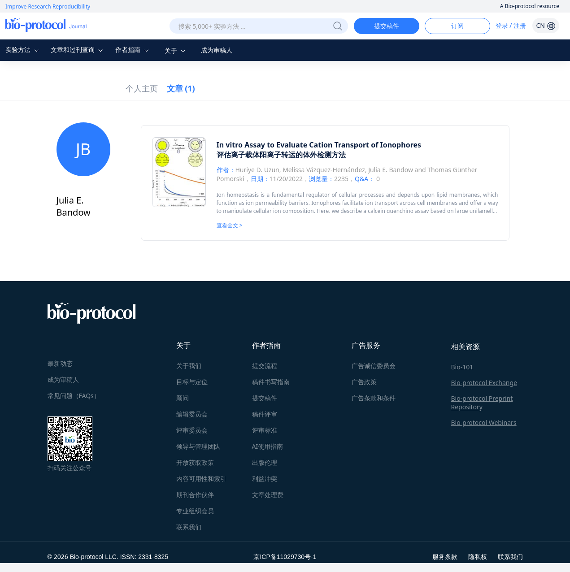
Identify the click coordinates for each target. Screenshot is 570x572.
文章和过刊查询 (78, 49)
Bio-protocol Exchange (484, 382)
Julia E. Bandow (390, 169)
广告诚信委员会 (374, 365)
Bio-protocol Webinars (484, 422)
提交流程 (264, 365)
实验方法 (23, 49)
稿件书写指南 (271, 381)
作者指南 (133, 49)
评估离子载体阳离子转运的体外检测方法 (281, 155)
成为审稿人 (216, 50)
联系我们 (188, 527)
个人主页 (142, 88)
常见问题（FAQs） (74, 395)
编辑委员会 (192, 414)
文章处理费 (267, 494)
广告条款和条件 (374, 398)
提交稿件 (386, 26)
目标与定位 (192, 381)
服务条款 (444, 556)
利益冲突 (264, 478)
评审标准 (264, 430)
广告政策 (364, 381)
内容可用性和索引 (201, 478)
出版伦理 (264, 462)
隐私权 (477, 556)
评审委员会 (192, 430)
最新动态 (60, 363)
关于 (176, 50)
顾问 (182, 398)
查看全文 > (230, 225)
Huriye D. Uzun (257, 169)
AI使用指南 (267, 446)
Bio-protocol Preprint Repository (482, 402)
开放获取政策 (195, 462)
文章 (181, 88)
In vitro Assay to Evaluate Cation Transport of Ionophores (319, 145)
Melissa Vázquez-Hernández (324, 169)
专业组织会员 (195, 511)
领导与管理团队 (198, 446)
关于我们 (188, 365)
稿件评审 (264, 414)
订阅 (457, 26)
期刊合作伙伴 (195, 494)
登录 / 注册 (511, 25)
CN (545, 25)
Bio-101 (462, 367)
